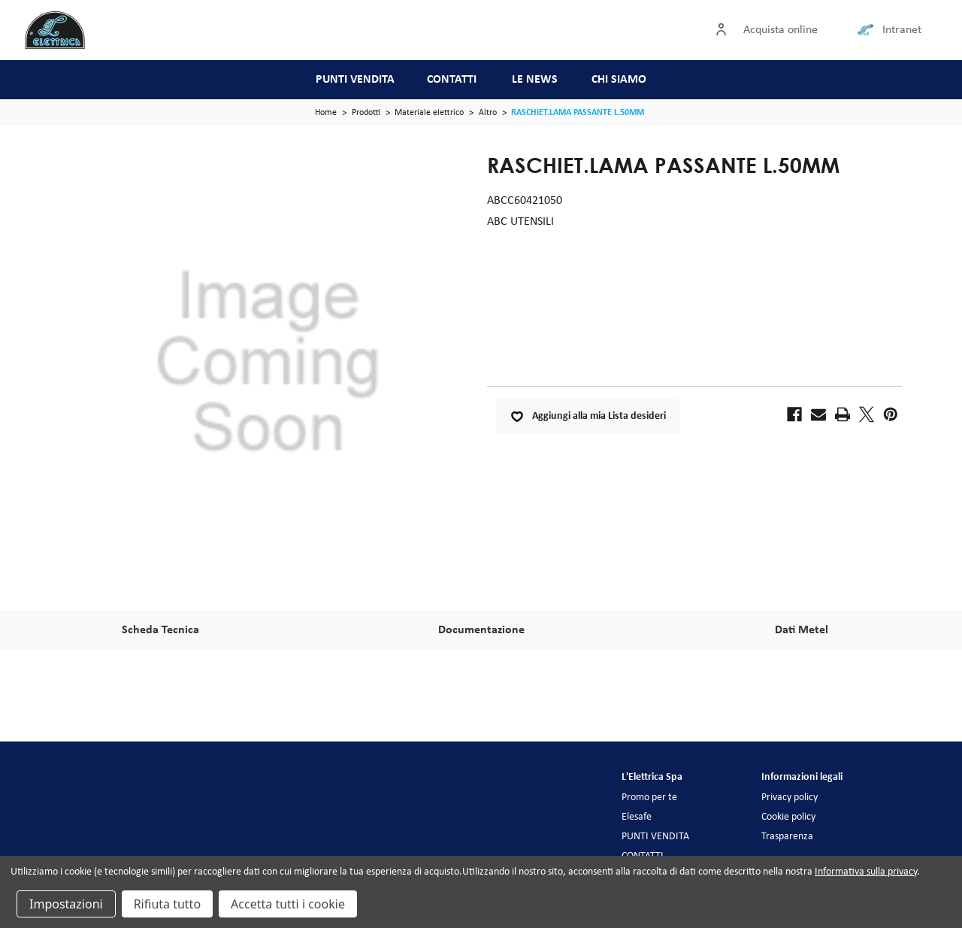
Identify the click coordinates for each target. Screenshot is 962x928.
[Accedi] (724, 30)
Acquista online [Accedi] (780, 30)
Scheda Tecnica (160, 630)
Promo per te (649, 797)
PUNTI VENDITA (355, 80)
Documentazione (481, 630)
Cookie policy (788, 817)
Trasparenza (787, 836)
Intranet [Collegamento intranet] (901, 30)
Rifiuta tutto (167, 904)
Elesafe (637, 817)
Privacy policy (789, 797)
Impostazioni (66, 904)
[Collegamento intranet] (868, 30)
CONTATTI (451, 80)
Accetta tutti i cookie (288, 904)
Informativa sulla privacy (866, 872)
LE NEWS (535, 80)
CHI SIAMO (618, 80)
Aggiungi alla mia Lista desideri (588, 416)
